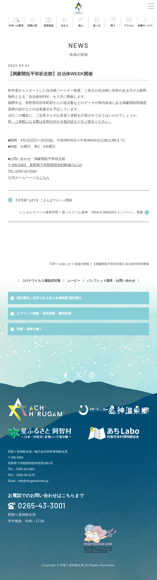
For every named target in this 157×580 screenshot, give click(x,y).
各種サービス (145, 22)
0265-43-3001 (36, 505)
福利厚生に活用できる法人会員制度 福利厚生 (49, 298)
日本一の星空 (16, 22)
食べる (97, 22)
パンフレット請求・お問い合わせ (111, 280)
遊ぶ (80, 22)
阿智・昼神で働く (29, 329)
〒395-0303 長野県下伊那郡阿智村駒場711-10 (45, 165)
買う (113, 22)
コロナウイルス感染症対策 (41, 280)
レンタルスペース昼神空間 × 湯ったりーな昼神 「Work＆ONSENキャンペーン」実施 (81, 212)
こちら (44, 178)
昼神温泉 (48, 22)
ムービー (73, 280)
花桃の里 (32, 22)
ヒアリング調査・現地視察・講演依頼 (44, 313)
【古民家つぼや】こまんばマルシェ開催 (43, 200)
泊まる (64, 22)
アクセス (129, 22)
